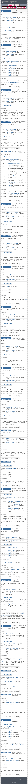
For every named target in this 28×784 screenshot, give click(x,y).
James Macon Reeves (12, 159)
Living (9, 70)
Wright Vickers (11, 550)
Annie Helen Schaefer (12, 644)
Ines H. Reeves (12, 173)
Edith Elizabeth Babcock (13, 600)
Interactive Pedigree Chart (9, 7)
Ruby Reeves (11, 182)
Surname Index (21, 7)
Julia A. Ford (9, 20)
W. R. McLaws (8, 562)
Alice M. (8, 27)
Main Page (11, 5)
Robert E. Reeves (12, 166)
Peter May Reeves (11, 17)
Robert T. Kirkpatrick (11, 537)
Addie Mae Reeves (11, 497)
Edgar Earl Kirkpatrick (13, 508)
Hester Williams (12, 65)
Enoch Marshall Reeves (14, 163)
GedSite (14, 781)
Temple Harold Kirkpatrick (11, 648)
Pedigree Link (8, 25)
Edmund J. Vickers (12, 547)
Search (17, 5)
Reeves (10, 185)
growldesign (14, 782)
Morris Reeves (8, 30)
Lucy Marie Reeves (13, 179)
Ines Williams (11, 68)
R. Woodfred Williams (12, 61)
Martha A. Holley (10, 216)
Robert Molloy (16, 777)
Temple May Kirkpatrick (14, 504)
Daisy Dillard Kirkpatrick (14, 501)
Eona (7, 286)
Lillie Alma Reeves (12, 176)
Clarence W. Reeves (13, 169)
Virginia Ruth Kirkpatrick (14, 604)
